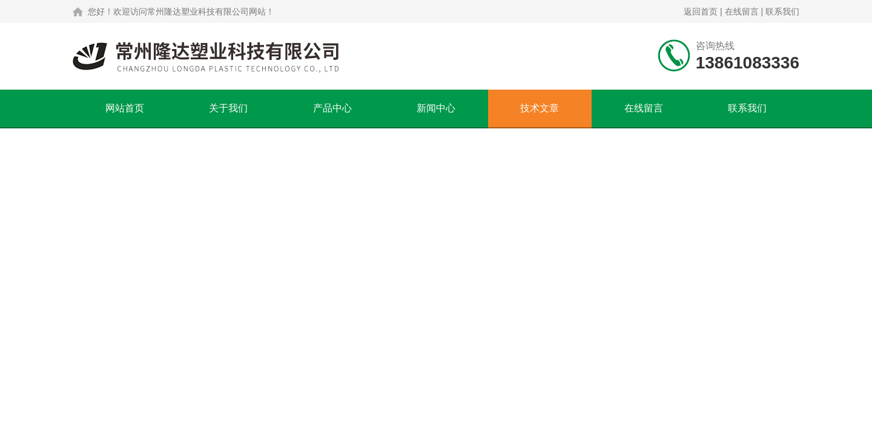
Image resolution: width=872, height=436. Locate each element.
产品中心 (332, 108)
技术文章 (539, 108)
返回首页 (701, 11)
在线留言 (742, 11)
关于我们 (228, 108)
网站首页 (124, 108)
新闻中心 (436, 108)
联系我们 (782, 11)
